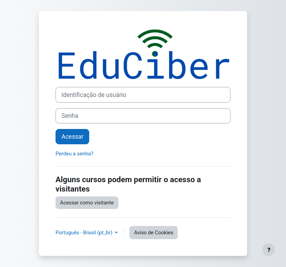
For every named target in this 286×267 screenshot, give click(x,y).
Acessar (72, 136)
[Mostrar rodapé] (268, 249)
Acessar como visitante (87, 203)
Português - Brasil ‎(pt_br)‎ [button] (84, 232)
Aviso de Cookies (153, 232)
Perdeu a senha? (74, 154)
